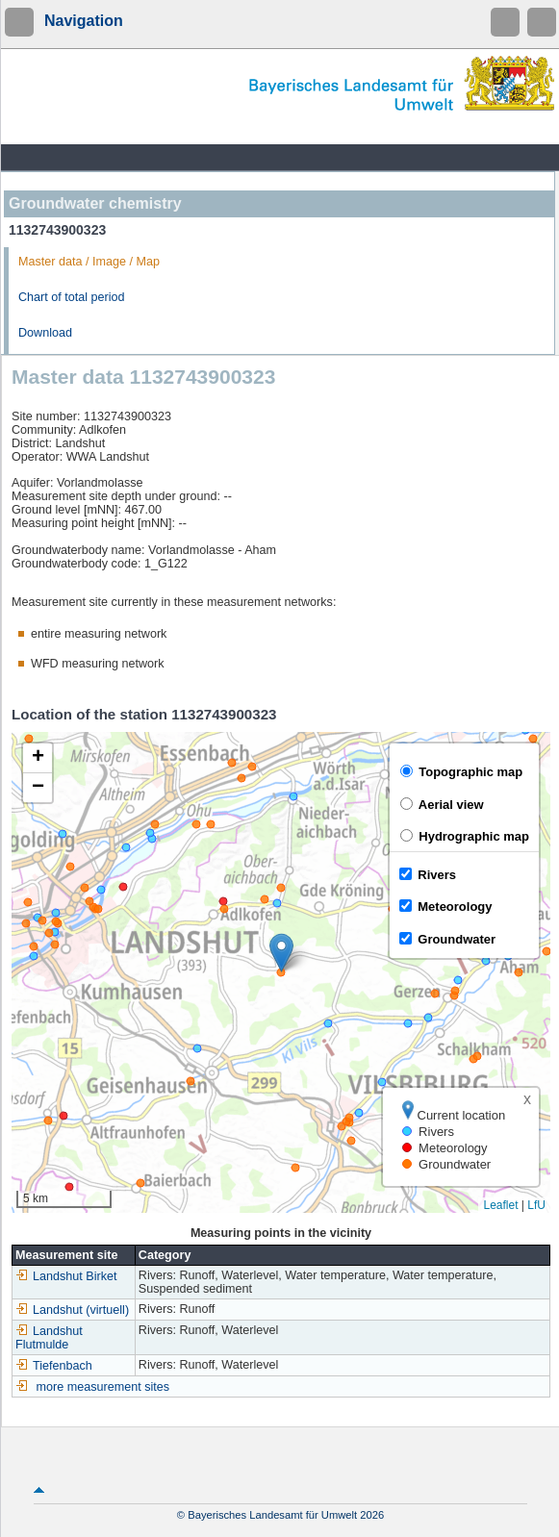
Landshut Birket (66, 1276)
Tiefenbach (53, 1366)
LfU (536, 1205)
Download (45, 333)
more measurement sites (103, 1387)
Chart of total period (71, 297)
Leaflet (500, 1205)
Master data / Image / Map (89, 261)
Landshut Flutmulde (49, 1337)
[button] (281, 952)
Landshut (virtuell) (72, 1310)
